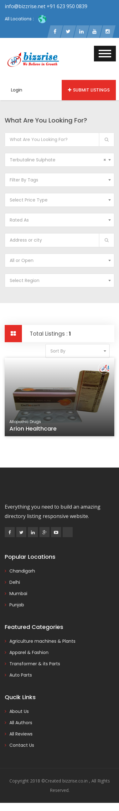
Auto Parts (20, 675)
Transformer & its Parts (34, 664)
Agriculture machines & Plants (42, 641)
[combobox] (59, 160)
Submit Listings (89, 90)
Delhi (14, 582)
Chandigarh (22, 571)
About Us (19, 711)
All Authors (20, 722)
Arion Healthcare (34, 429)
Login (16, 90)
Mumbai (18, 593)
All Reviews (21, 734)
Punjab (16, 605)
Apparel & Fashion (29, 652)
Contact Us (21, 745)
